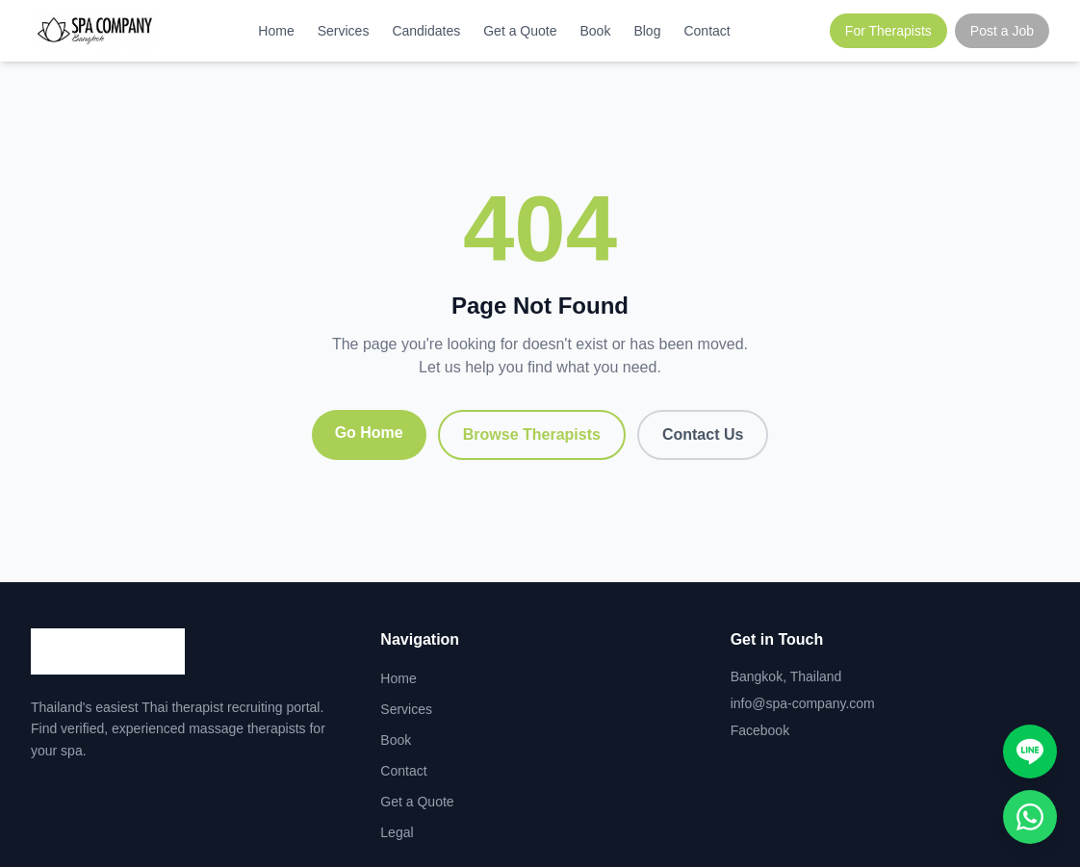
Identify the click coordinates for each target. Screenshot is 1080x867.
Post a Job (1002, 30)
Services (344, 30)
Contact (706, 30)
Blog (646, 30)
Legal (396, 832)
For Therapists (888, 30)
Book (595, 30)
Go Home (369, 432)
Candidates (426, 30)
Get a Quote (519, 30)
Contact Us (702, 434)
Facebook (760, 730)
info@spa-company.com (803, 703)
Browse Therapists (532, 434)
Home (276, 30)
